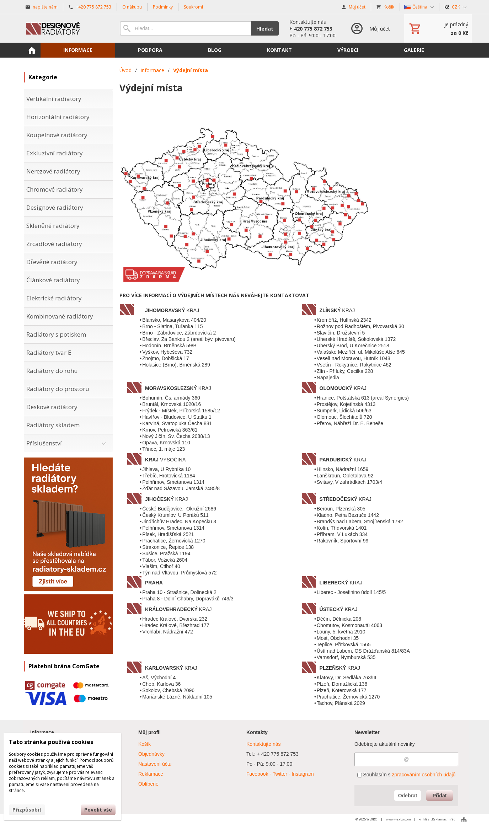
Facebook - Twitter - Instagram (280, 774)
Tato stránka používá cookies (51, 742)
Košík (144, 744)
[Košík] (438, 28)
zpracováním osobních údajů (423, 774)
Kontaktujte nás (263, 744)
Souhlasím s (406, 774)
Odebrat (407, 795)
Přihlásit (425, 819)
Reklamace (150, 774)
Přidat (440, 795)
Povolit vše (98, 809)
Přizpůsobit (27, 809)
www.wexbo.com (398, 819)
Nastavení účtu (154, 764)
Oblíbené (148, 784)
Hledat (264, 28)
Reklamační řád (443, 819)
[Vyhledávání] (185, 28)
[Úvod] (64, 28)
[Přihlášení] (370, 28)
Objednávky (151, 754)
